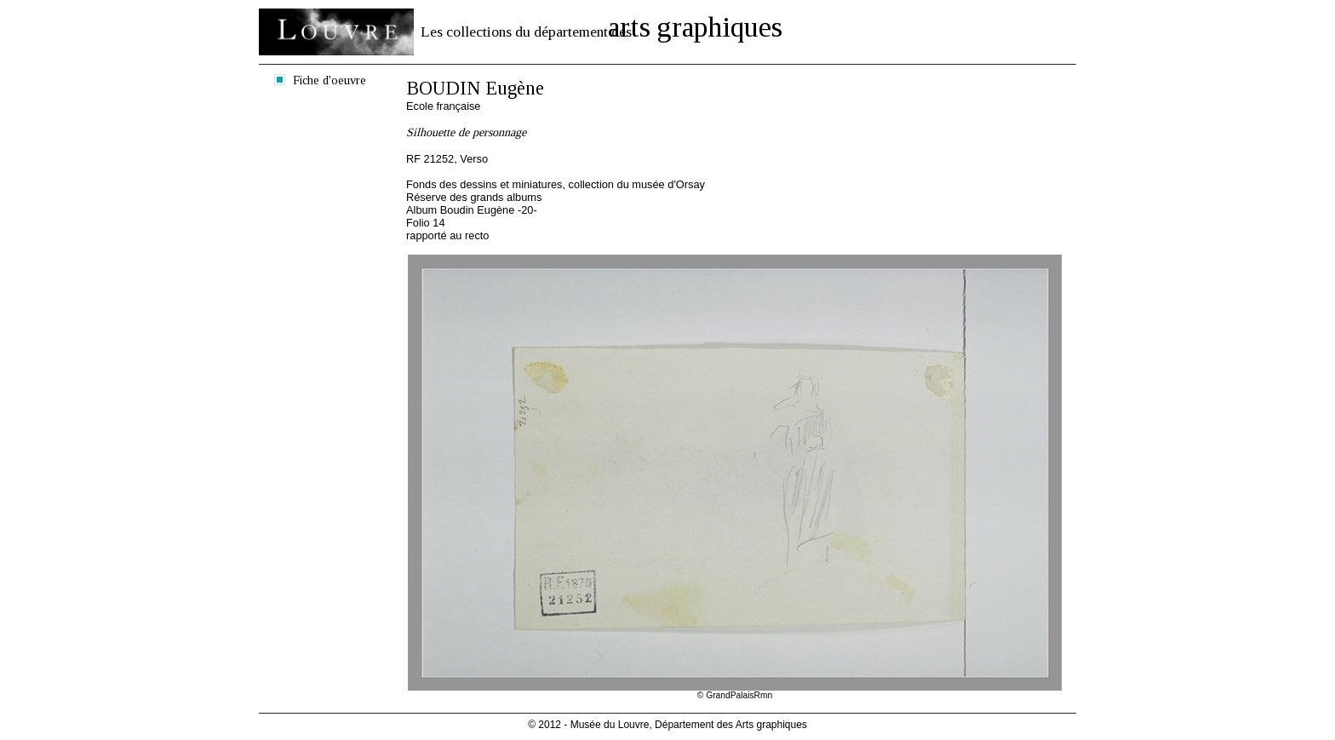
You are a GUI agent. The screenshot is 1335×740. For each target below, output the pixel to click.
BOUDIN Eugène (475, 88)
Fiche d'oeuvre (329, 80)
